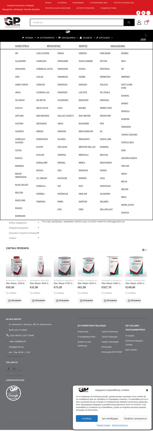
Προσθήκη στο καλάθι (115, 143)
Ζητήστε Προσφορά (110, 343)
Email (109, 179)
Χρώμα (141, 113)
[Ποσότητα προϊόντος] (103, 134)
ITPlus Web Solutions (55, 419)
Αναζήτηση (13, 79)
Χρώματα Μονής (19, 217)
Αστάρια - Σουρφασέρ (21, 151)
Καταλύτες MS (132, 113)
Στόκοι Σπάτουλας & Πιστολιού (25, 202)
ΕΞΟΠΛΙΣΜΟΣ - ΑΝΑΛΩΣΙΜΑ (50, 45)
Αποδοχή (86, 418)
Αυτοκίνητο (11, 105)
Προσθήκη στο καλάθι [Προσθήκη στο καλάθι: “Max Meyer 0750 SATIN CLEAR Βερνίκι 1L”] (64, 300)
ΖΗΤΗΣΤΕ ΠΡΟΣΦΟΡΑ (85, 8)
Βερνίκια (15, 156)
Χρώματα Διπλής (19, 212)
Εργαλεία (10, 121)
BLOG (101, 45)
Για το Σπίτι (11, 111)
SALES (90, 45)
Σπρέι (14, 197)
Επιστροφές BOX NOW (112, 353)
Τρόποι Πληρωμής (110, 338)
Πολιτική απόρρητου (120, 425)
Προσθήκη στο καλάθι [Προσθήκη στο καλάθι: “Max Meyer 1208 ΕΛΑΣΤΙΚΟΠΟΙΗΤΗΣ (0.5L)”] (16, 300)
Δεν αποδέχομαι (110, 418)
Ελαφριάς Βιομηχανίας (19, 228)
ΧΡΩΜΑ (30, 37)
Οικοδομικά (11, 126)
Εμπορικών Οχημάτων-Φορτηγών (24, 233)
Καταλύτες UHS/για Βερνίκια (27, 187)
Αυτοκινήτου (111, 113)
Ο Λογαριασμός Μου (86, 338)
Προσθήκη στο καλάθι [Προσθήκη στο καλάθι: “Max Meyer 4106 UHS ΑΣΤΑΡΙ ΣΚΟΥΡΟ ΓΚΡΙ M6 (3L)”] (136, 300)
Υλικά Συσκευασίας (14, 136)
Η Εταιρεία (62, 3)
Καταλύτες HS (21, 177)
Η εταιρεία (130, 337)
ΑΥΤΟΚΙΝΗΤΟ (49, 37)
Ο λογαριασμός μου (99, 3)
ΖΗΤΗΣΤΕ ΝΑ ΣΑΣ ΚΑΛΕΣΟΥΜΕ (58, 8)
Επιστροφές (107, 348)
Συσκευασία (102, 121)
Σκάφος (9, 131)
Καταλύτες (121, 113)
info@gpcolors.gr (16, 348)
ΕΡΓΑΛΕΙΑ (106, 37)
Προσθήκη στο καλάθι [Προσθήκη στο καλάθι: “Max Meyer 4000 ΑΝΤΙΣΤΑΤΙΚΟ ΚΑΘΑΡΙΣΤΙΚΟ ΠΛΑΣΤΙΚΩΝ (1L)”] (40, 300)
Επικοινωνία (78, 3)
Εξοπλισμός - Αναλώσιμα (17, 116)
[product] (16, 266)
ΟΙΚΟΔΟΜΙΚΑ (70, 37)
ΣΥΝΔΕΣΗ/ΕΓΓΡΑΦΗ (108, 8)
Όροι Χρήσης (131, 351)
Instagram (14, 369)
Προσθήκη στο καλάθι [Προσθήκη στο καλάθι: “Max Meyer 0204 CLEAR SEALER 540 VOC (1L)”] (88, 300)
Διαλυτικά (16, 161)
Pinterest (103, 179)
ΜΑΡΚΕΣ (77, 45)
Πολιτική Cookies (103, 425)
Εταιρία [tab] (92, 190)
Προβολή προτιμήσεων (135, 418)
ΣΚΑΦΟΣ (89, 37)
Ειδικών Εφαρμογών (18, 223)
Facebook (98, 179)
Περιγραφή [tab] (47, 190)
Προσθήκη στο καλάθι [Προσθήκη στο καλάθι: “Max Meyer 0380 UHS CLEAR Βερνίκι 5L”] (112, 300)
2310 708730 (15, 336)
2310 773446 (28, 336)
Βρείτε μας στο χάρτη (17, 331)
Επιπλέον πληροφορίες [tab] (70, 190)
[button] (147, 390)
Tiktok (19, 369)
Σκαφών (12, 238)
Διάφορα (16, 167)
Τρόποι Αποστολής (110, 333)
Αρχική (48, 3)
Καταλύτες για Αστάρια (25, 192)
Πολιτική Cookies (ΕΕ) (124, 3)
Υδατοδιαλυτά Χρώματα (22, 207)
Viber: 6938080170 (17, 342)
